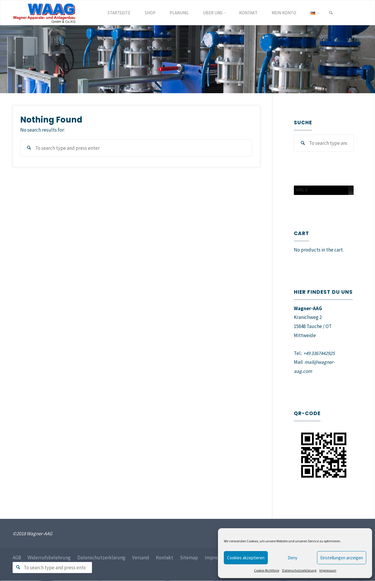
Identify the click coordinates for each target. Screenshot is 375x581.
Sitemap (189, 557)
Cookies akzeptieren (246, 557)
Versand (140, 557)
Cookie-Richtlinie (266, 570)
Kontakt (164, 557)
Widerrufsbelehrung (49, 557)
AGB (17, 557)
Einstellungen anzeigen (341, 557)
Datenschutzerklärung (299, 570)
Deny (292, 557)
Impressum (327, 570)
